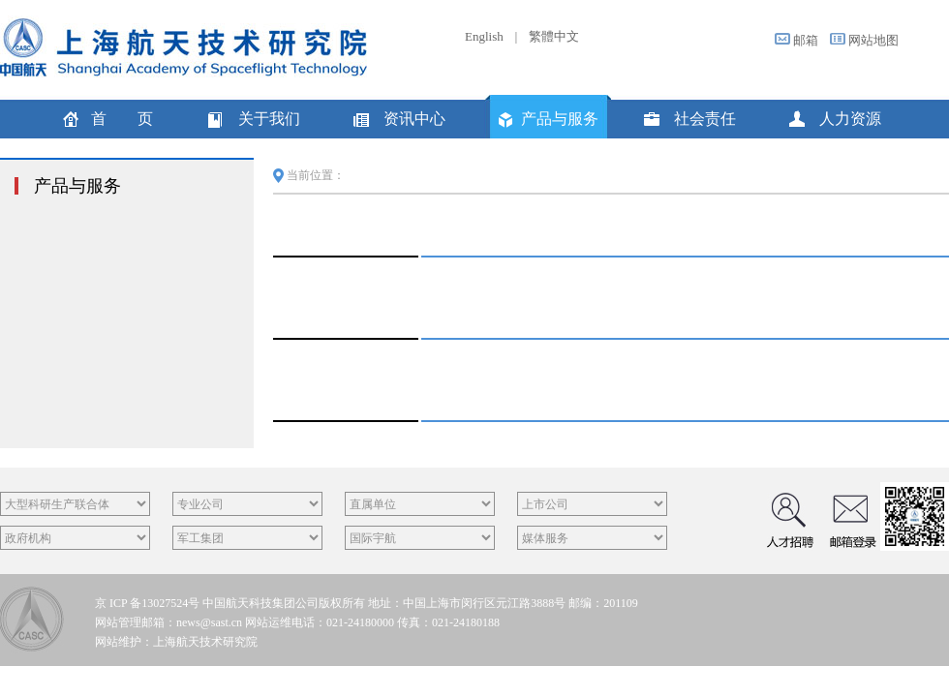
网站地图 (873, 40)
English (484, 36)
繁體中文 (554, 36)
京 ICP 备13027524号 (147, 603)
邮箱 (805, 40)
